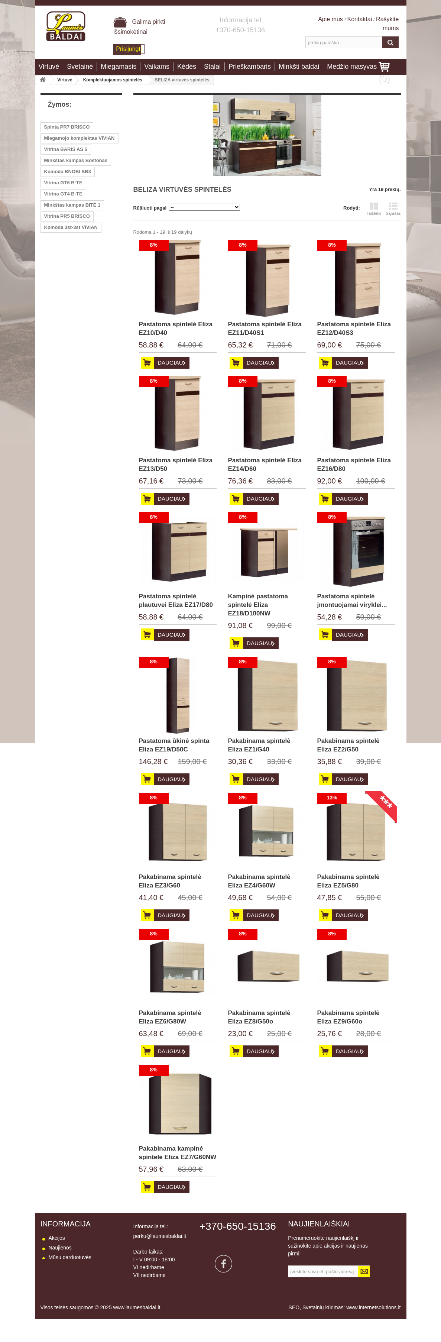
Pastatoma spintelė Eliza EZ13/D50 (176, 464)
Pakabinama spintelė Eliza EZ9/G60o (348, 1017)
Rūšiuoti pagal (150, 208)
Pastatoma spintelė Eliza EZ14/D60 (264, 464)
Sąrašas (393, 209)
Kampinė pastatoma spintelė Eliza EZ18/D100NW (258, 605)
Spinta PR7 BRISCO (67, 127)
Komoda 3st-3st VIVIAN (71, 227)
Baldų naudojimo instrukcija (80, 1306)
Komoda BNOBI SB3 (67, 171)
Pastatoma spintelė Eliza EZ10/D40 (176, 328)
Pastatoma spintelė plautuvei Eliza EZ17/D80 (176, 600)
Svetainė (80, 66)
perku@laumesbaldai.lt (160, 1236)
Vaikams (156, 66)
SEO (294, 1330)
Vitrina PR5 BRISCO (67, 216)
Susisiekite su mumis (73, 1267)
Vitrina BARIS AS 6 (65, 149)
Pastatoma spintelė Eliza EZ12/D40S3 (353, 328)
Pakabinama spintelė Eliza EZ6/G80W (170, 1017)
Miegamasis (118, 66)
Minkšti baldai (299, 66)
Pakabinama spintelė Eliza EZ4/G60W (259, 881)
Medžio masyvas (352, 66)
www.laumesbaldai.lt (136, 1330)
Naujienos (60, 1248)
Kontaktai (359, 19)
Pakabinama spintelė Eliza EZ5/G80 (348, 881)
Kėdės (186, 66)
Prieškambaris (249, 66)
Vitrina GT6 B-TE (63, 182)
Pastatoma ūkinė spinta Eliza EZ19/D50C (174, 745)
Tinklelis (374, 209)
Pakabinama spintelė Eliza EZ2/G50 (348, 745)
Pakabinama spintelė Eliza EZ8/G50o (259, 1017)
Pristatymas (62, 1277)
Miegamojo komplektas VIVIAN (79, 138)
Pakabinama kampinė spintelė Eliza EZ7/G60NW (178, 1153)
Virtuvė (49, 66)
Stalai (212, 66)
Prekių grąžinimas (69, 1286)
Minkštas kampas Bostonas (76, 160)
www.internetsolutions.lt (373, 1330)
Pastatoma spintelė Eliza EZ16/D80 (353, 464)
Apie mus (331, 19)
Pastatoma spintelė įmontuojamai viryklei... (352, 600)
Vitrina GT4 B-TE (63, 194)
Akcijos (57, 1238)
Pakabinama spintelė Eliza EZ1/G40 (259, 745)
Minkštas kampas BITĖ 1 (72, 205)
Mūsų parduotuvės (70, 1257)
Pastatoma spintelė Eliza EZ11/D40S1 (264, 328)
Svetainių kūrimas (323, 1330)
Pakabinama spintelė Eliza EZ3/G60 (170, 881)
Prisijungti (129, 49)
